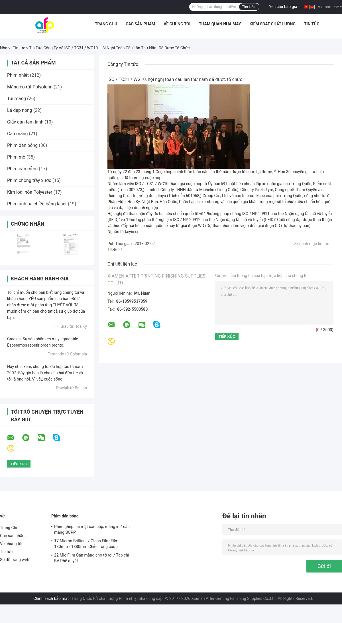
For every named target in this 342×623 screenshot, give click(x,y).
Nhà (3, 48)
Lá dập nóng (19, 110)
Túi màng (16, 98)
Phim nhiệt (18, 75)
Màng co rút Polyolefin (29, 87)
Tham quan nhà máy (220, 24)
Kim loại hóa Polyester (29, 192)
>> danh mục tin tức (311, 243)
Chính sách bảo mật (51, 598)
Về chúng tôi (177, 24)
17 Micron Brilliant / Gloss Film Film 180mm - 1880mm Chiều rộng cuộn (86, 544)
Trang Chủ (106, 24)
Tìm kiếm (249, 7)
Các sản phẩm (140, 24)
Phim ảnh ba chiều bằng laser (37, 204)
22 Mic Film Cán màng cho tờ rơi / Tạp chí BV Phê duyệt (91, 558)
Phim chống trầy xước (29, 180)
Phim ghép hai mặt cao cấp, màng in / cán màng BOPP (92, 529)
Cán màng (17, 133)
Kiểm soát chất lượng (273, 24)
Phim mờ (16, 157)
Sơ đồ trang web (14, 559)
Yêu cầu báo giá (283, 6)
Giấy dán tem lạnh (25, 122)
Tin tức (311, 24)
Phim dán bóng (22, 145)
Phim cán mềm (22, 168)
